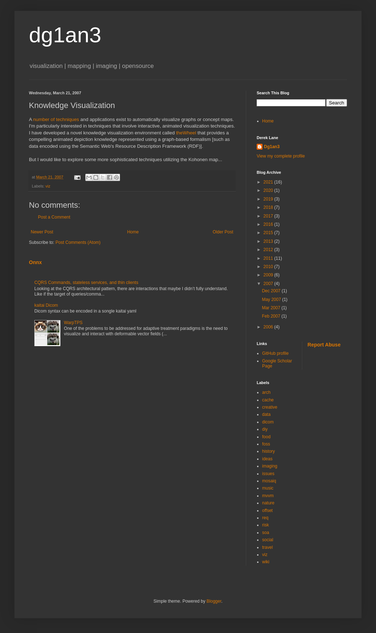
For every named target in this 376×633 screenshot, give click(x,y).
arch (266, 392)
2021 (269, 182)
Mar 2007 (271, 307)
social (267, 539)
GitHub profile (275, 353)
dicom (268, 422)
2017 (269, 216)
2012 (269, 249)
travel (267, 547)
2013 (269, 241)
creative (269, 407)
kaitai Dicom (46, 305)
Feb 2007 (271, 316)
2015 (269, 232)
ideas (267, 458)
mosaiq (269, 480)
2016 (269, 224)
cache (268, 399)
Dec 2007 (272, 290)
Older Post (223, 231)
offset (267, 510)
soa (265, 532)
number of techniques (56, 119)
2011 (269, 258)
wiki (265, 561)
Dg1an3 (271, 146)
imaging (269, 466)
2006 (269, 327)
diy (265, 429)
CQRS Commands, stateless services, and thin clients (86, 282)
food (266, 436)
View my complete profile (281, 156)
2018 (269, 207)
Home (133, 231)
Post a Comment (54, 217)
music (267, 488)
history (268, 451)
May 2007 (272, 299)
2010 (269, 266)
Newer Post (42, 231)
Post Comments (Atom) (78, 242)
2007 (269, 283)
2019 (269, 199)
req (265, 517)
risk (265, 525)
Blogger (213, 601)
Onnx (35, 262)
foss (266, 444)
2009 (269, 274)
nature (268, 502)
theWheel (186, 132)
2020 (269, 190)
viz (48, 186)
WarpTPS (73, 322)
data (266, 414)
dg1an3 (65, 35)
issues (268, 473)
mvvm (268, 495)
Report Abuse (324, 345)
